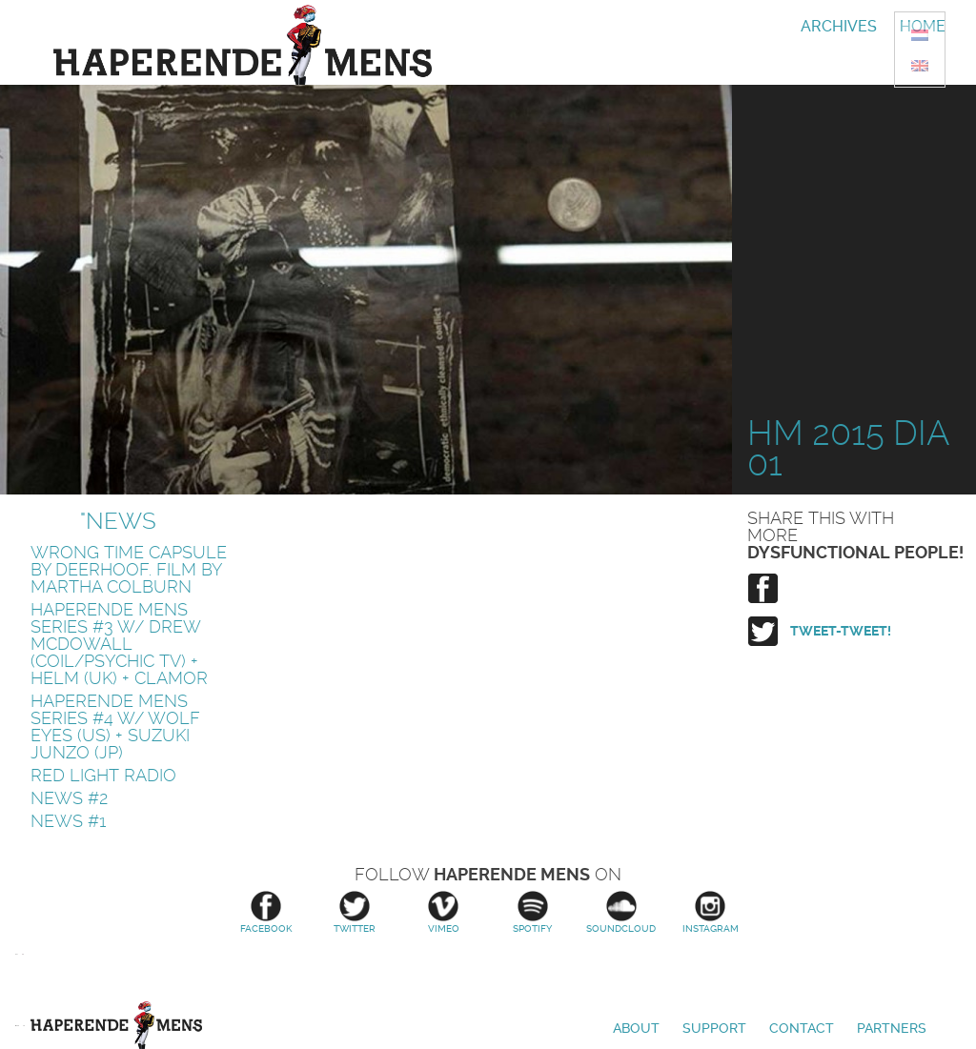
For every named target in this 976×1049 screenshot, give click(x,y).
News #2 (69, 798)
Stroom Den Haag (23, 977)
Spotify (532, 912)
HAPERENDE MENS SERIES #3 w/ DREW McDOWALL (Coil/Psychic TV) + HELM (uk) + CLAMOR (119, 643)
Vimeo (443, 912)
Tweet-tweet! (840, 630)
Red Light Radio (103, 775)
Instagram (710, 912)
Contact (801, 1028)
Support (714, 1028)
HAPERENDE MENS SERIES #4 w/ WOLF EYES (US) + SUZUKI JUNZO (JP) (115, 726)
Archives (839, 26)
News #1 (68, 821)
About (636, 1028)
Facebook (265, 912)
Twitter (354, 912)
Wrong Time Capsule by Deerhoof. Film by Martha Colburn (128, 569)
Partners (891, 1028)
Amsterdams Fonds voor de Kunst (16, 977)
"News (118, 521)
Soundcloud (621, 912)
